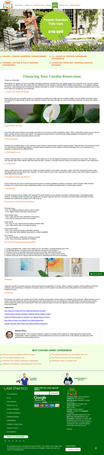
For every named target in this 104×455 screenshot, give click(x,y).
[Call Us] (16, 389)
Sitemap (69, 429)
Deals (55, 5)
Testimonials (12, 394)
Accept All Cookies (72, 449)
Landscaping (75, 5)
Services (19, 5)
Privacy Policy (13, 428)
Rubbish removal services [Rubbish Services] (80, 379)
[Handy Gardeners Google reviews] (40, 400)
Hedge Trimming (13, 409)
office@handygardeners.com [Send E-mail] (81, 414)
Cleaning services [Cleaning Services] (33, 379)
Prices (48, 5)
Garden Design (13, 417)
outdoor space (67, 83)
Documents (11, 432)
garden (18, 83)
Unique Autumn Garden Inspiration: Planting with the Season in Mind (28, 314)
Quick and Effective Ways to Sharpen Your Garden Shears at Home (27, 317)
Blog (9, 398)
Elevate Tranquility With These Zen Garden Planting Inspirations (26, 323)
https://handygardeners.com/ (79, 416)
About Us (28, 5)
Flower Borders (13, 413)
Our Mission (11, 401)
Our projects (39, 5)
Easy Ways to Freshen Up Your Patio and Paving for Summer (25, 311)
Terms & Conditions (15, 424)
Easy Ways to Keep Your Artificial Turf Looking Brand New (24, 320)
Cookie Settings (71, 446)
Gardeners (11, 420)
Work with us (12, 405)
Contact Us (63, 5)
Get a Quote (96, 274)
